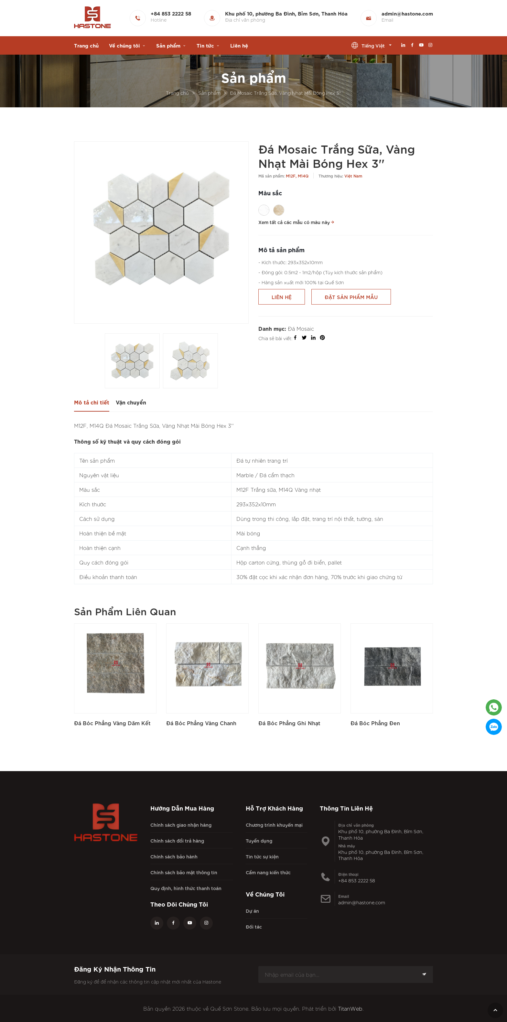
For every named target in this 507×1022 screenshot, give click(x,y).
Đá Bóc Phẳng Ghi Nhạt (289, 722)
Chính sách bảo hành (174, 856)
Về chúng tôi (124, 45)
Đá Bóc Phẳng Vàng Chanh (201, 722)
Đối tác (254, 926)
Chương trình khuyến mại (274, 825)
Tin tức (205, 45)
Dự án (252, 911)
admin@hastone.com (361, 902)
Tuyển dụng (259, 840)
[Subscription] (424, 974)
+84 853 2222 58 (356, 880)
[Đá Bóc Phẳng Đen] (392, 664)
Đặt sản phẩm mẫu (351, 297)
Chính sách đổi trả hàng (177, 840)
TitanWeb (350, 1008)
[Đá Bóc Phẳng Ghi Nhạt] (299, 664)
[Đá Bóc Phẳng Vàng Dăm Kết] (115, 664)
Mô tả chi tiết (91, 401)
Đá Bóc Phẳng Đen (375, 722)
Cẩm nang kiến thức (268, 872)
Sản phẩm (168, 45)
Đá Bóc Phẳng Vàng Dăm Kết (112, 722)
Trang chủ (86, 45)
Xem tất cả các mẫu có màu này (296, 222)
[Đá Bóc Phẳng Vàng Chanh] (207, 664)
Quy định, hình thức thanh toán (185, 888)
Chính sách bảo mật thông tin (183, 872)
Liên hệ (239, 45)
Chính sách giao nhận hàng (180, 825)
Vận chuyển (131, 401)
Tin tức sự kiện (262, 856)
